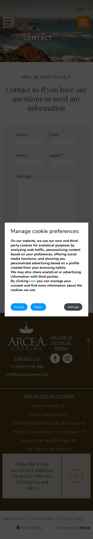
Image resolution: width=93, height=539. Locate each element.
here (32, 281)
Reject (38, 307)
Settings (73, 307)
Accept (19, 307)
